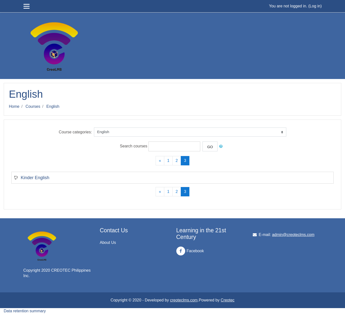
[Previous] (160, 160)
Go (210, 147)
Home (14, 106)
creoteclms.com (184, 300)
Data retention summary (25, 311)
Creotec (228, 300)
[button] (222, 146)
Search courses (133, 146)
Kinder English (35, 177)
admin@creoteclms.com (293, 235)
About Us (108, 242)
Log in (315, 6)
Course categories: (75, 132)
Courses (33, 106)
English (52, 106)
